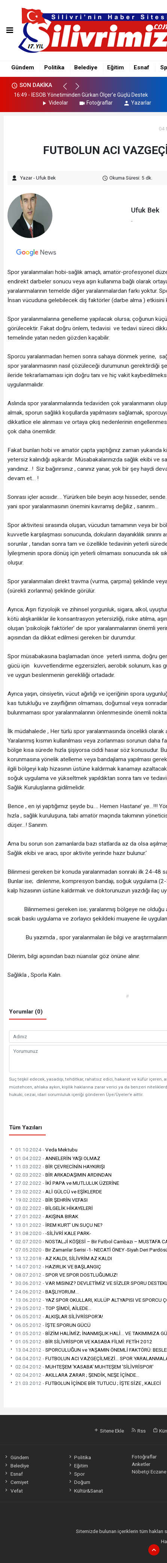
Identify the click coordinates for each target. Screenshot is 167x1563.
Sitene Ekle (109, 1431)
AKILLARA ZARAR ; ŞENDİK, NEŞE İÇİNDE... (74, 1375)
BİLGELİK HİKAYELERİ (51, 1208)
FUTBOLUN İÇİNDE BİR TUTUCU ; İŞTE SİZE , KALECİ (85, 1383)
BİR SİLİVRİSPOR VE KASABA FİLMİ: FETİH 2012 (80, 1341)
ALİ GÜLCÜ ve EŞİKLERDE (55, 1192)
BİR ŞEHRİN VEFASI (48, 1200)
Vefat (13, 1491)
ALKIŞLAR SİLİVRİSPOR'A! (56, 1316)
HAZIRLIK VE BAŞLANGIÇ (55, 1267)
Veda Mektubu (43, 1150)
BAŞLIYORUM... (44, 1292)
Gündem (22, 67)
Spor (76, 1474)
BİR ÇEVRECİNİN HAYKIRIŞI (57, 1166)
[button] (68, 89)
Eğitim (115, 67)
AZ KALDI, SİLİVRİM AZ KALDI (60, 1258)
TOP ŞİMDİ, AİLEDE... (50, 1308)
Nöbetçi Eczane (149, 1472)
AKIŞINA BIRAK (43, 1216)
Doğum (79, 1482)
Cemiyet (16, 1482)
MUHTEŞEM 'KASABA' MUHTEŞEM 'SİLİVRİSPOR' (81, 1367)
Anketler (141, 1464)
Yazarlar (137, 103)
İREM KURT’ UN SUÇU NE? (56, 1225)
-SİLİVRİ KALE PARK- (50, 1233)
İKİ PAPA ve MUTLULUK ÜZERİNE (64, 1183)
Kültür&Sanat (85, 1491)
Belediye (85, 67)
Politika (54, 67)
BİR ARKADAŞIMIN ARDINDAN (60, 1175)
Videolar (54, 103)
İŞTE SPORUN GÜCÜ (50, 1325)
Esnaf (141, 67)
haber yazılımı (135, 1549)
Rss (138, 1431)
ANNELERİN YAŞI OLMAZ (54, 1158)
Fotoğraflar (96, 103)
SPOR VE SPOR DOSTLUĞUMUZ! (63, 1275)
